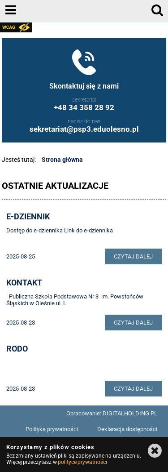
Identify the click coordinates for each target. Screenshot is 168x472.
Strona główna (62, 159)
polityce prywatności (82, 462)
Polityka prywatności (52, 429)
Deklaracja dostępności (127, 429)
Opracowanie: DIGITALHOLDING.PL (111, 413)
